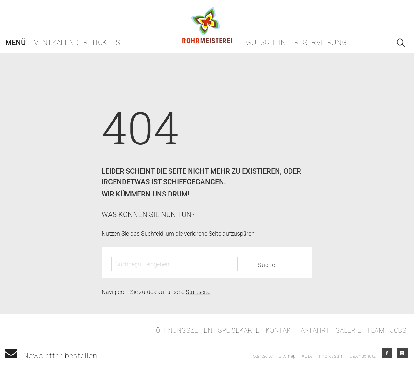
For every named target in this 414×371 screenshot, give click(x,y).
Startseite (198, 292)
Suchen (268, 264)
